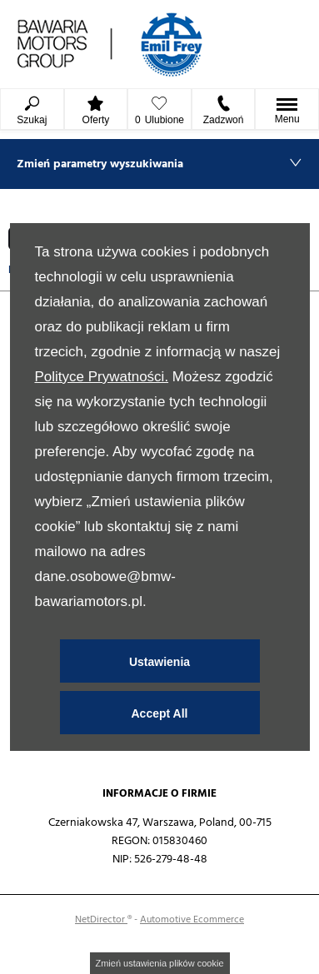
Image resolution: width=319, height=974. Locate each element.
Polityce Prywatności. (101, 377)
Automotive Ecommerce (192, 919)
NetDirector (101, 919)
